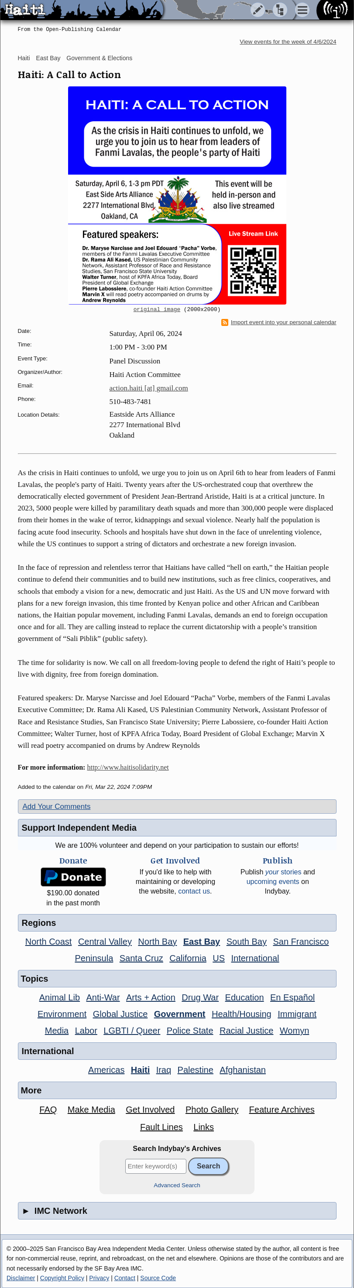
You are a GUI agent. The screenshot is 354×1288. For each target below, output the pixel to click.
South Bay (247, 941)
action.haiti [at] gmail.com (149, 388)
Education (244, 997)
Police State (190, 1030)
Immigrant (297, 1014)
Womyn (294, 1030)
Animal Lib (59, 997)
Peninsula (94, 958)
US (219, 958)
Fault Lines (161, 1127)
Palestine (195, 1070)
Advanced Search (177, 1185)
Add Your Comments (57, 806)
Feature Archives (282, 1109)
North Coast (48, 941)
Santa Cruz (141, 958)
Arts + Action (150, 997)
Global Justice (120, 1014)
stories (283, 872)
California (187, 958)
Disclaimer (21, 1277)
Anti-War (103, 997)
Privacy (99, 1277)
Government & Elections (99, 58)
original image (157, 310)
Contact (124, 1277)
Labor (86, 1030)
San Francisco (301, 941)
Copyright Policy (62, 1277)
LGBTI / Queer (131, 1030)
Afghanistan (243, 1070)
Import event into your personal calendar (279, 322)
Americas (106, 1070)
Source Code (158, 1277)
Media (57, 1030)
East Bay (48, 58)
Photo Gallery (212, 1109)
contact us (194, 891)
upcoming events (273, 881)
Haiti (24, 58)
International (255, 958)
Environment (62, 1014)
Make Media (91, 1109)
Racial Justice (246, 1030)
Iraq (163, 1070)
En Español (292, 997)
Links (203, 1127)
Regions (39, 923)
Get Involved (150, 1109)
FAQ (48, 1109)
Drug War (200, 997)
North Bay (157, 941)
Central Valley (105, 941)
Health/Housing (242, 1014)
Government (180, 1014)
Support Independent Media (79, 827)
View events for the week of (288, 41)
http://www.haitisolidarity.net (127, 767)
